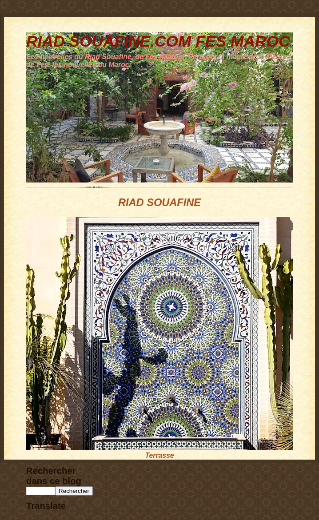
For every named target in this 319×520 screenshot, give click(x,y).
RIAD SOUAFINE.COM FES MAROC (158, 41)
